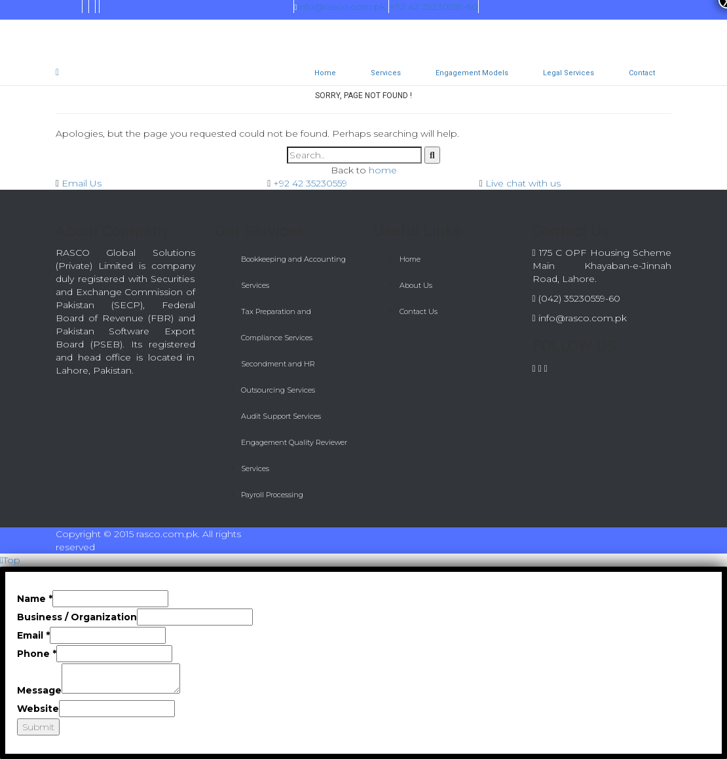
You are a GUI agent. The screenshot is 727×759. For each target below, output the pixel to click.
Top (10, 560)
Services (386, 73)
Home (325, 73)
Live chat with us (523, 183)
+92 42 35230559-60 (433, 6)
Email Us (82, 183)
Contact (642, 73)
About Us (416, 285)
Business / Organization (77, 617)
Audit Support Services (281, 416)
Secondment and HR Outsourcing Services (278, 377)
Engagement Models (472, 73)
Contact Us (419, 311)
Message (39, 690)
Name (34, 599)
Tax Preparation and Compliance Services (276, 324)
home (383, 170)
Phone (36, 654)
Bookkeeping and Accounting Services (293, 272)
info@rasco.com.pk (339, 6)
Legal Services (568, 73)
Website (38, 709)
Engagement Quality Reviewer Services (294, 455)
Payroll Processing (272, 494)
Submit (38, 727)
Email (33, 635)
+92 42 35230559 (310, 183)
